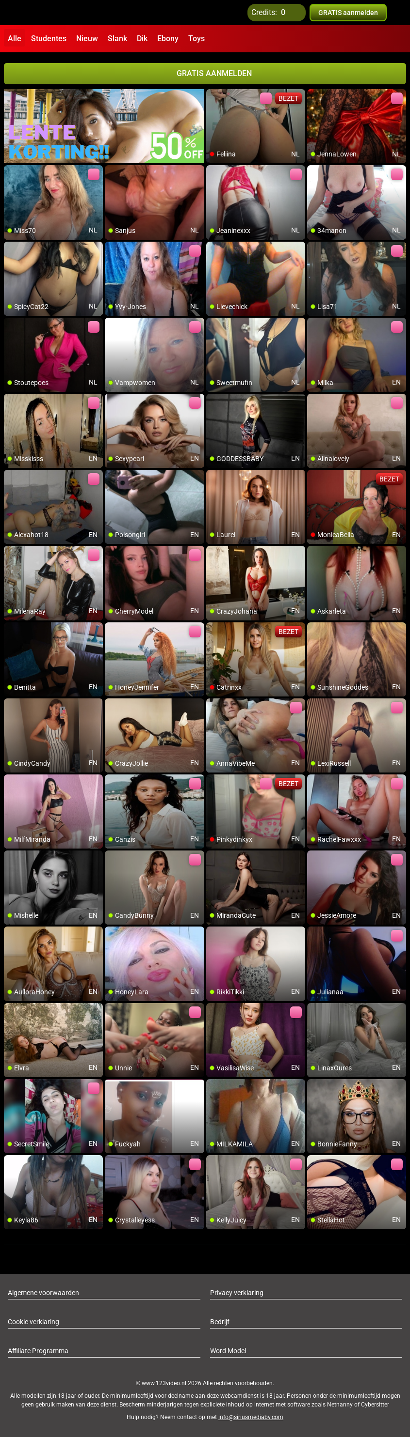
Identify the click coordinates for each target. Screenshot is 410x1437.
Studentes (48, 38)
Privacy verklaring (236, 1293)
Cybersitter (375, 1404)
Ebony (168, 38)
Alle (14, 38)
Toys (196, 38)
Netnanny (340, 1404)
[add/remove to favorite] (214, 97)
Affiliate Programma (38, 1351)
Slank (117, 38)
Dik (142, 38)
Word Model (228, 1351)
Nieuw (87, 38)
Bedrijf (220, 1322)
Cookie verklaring (33, 1322)
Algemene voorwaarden (43, 1293)
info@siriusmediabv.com (250, 1417)
